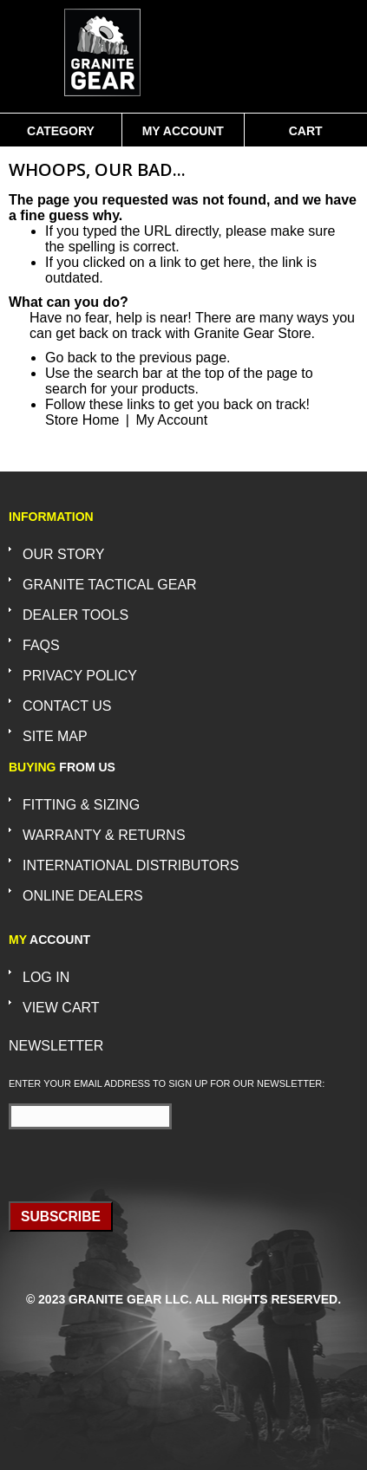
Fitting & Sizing (81, 804)
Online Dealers (83, 895)
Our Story (64, 554)
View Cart (61, 1007)
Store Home (82, 420)
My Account (183, 131)
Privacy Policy (80, 675)
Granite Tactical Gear (110, 584)
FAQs (41, 645)
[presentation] (110, 1160)
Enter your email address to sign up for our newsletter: (166, 1083)
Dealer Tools (75, 615)
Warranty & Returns (104, 835)
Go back (71, 357)
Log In (46, 977)
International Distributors (131, 865)
